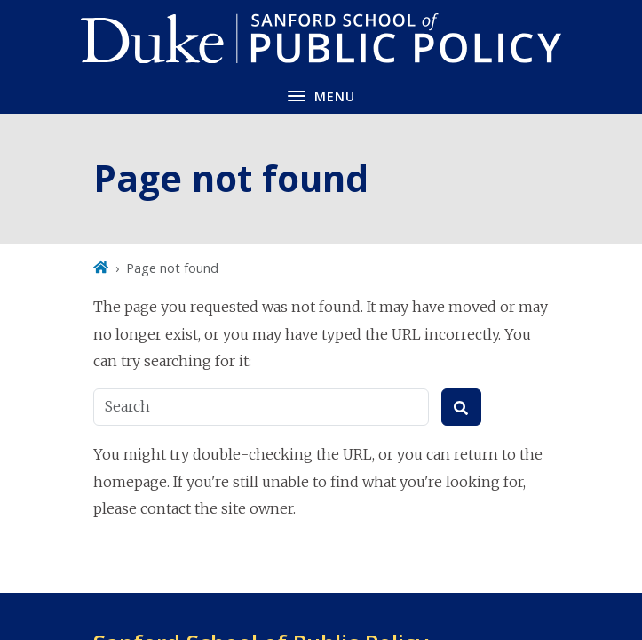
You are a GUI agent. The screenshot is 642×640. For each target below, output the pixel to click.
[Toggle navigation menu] (321, 95)
